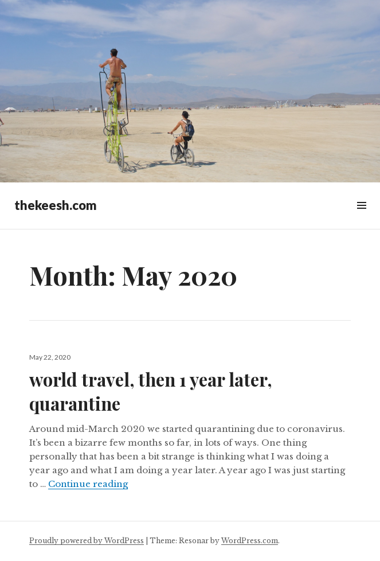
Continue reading (88, 483)
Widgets (361, 218)
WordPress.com (249, 540)
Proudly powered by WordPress (86, 540)
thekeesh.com (55, 205)
